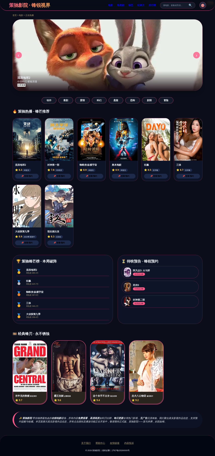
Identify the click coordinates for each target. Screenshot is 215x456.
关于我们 (86, 443)
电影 (110, 5)
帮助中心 (100, 443)
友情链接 (114, 443)
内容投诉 (129, 443)
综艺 (130, 5)
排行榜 (152, 5)
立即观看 (21, 85)
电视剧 (120, 5)
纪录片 (141, 5)
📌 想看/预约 (27, 176)
